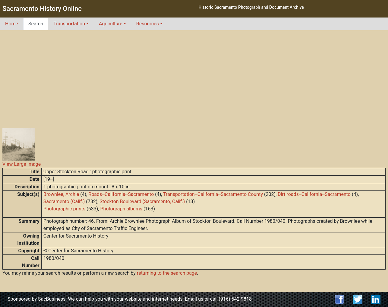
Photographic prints (64, 209)
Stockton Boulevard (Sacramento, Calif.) (142, 201)
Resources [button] (147, 24)
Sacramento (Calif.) (64, 201)
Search (35, 24)
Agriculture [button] (110, 24)
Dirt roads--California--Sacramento (314, 194)
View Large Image (21, 164)
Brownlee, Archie (61, 194)
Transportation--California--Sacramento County (213, 194)
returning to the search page (167, 273)
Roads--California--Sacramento (121, 194)
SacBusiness (51, 299)
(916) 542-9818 (235, 299)
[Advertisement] (194, 75)
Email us (194, 299)
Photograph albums (121, 209)
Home (11, 24)
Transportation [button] (69, 24)
